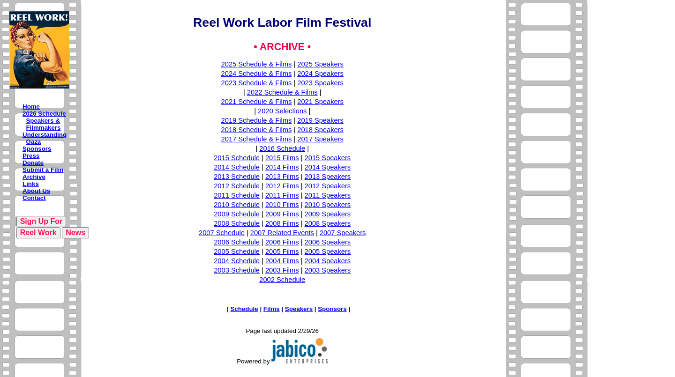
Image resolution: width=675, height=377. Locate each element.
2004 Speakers (328, 261)
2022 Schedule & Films (282, 92)
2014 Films (282, 167)
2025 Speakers (320, 64)
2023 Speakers (320, 83)
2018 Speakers (320, 129)
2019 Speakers (320, 120)
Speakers (299, 308)
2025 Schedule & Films (256, 64)
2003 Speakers (328, 270)
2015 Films (282, 158)
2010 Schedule (237, 204)
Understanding (44, 134)
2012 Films (282, 186)
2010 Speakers (328, 204)
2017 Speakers (320, 139)
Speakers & (43, 120)
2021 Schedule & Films (256, 101)
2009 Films (282, 214)
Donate (33, 162)
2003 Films (282, 270)
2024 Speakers (320, 73)
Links (30, 183)
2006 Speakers (328, 242)
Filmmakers (43, 127)
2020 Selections (282, 111)
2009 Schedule (237, 214)
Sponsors (36, 148)
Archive (33, 176)
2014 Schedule (237, 167)
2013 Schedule (237, 176)
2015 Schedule (237, 158)
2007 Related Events (282, 233)
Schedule (244, 308)
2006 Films (282, 242)
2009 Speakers (328, 214)
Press (30, 155)
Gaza (33, 141)
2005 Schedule (237, 251)
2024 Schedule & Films (256, 73)
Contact (34, 197)
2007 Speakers (343, 233)
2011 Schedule (237, 195)
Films (271, 308)
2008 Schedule (237, 223)
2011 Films (282, 195)
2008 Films (282, 223)
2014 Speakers (328, 167)
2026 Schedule (44, 113)
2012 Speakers (328, 186)
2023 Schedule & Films (256, 83)
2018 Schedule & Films (256, 129)
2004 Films (282, 261)
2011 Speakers (328, 195)
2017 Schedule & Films (256, 139)
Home (31, 106)
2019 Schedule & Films (256, 120)
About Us (36, 190)
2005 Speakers (328, 251)
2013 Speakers (328, 176)
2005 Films (282, 251)
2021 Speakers (320, 101)
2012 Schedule (237, 186)
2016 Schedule (282, 148)
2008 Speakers (328, 223)
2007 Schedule (222, 233)
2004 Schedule (237, 261)
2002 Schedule (282, 279)
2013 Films (282, 176)
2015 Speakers (328, 158)
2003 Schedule (237, 270)
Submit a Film (42, 169)
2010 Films (282, 204)
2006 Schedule (237, 242)
